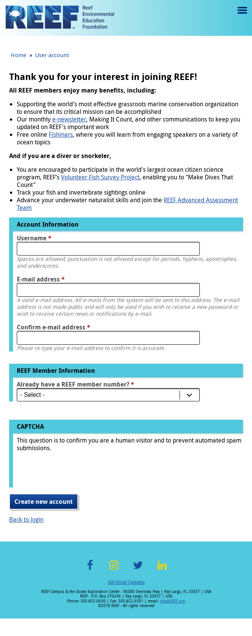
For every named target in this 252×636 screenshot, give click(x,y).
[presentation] (75, 472)
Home (18, 55)
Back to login (26, 519)
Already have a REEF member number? (75, 384)
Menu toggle (241, 16)
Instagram (114, 569)
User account (52, 55)
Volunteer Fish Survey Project (100, 177)
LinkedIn (162, 569)
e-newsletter (69, 119)
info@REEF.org (172, 601)
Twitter (138, 569)
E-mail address (41, 279)
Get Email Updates (126, 582)
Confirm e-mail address (53, 327)
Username (34, 238)
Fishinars (61, 134)
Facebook (90, 569)
